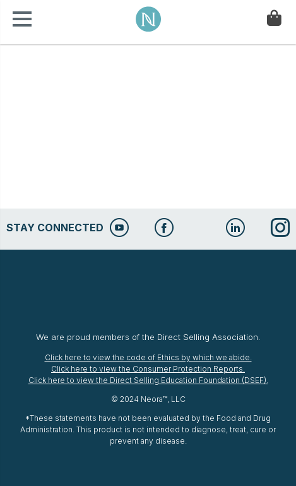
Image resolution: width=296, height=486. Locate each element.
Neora (148, 19)
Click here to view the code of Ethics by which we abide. (148, 357)
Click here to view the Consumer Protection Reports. (148, 369)
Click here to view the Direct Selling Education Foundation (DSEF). (148, 380)
